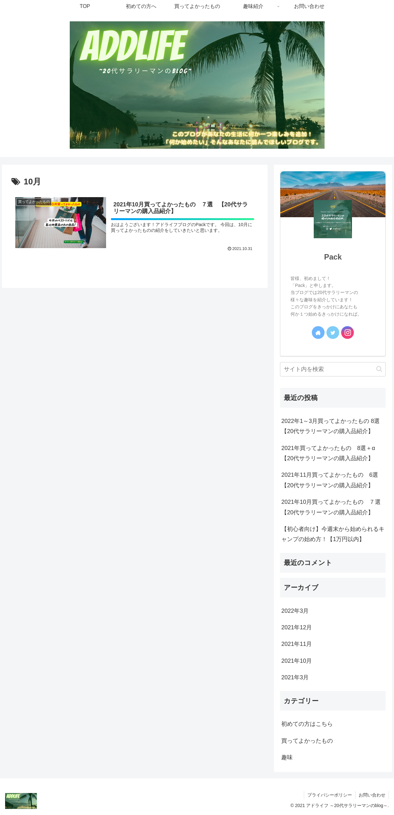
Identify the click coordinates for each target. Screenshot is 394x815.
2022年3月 (295, 611)
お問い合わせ (372, 794)
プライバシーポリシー (329, 794)
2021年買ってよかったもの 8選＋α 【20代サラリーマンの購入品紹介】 (331, 453)
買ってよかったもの (307, 741)
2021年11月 (296, 644)
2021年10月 (296, 661)
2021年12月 (296, 627)
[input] (333, 369)
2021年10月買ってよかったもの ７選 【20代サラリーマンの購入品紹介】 (333, 507)
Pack (333, 257)
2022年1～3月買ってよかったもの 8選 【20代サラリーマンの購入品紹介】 (333, 426)
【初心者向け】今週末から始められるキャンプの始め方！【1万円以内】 (332, 534)
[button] (379, 369)
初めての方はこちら (307, 724)
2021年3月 (295, 677)
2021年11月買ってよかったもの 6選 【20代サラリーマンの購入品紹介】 (332, 480)
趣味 (287, 757)
